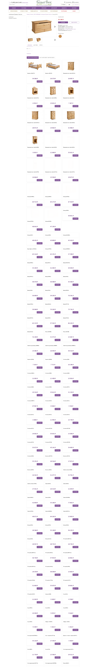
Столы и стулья (24, 11)
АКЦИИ (74, 11)
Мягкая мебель (13, 11)
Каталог (31, 14)
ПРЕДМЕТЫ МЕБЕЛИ (12, 18)
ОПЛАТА (40, 45)
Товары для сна (34, 11)
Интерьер (74, 8)
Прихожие (44, 8)
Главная (28, 14)
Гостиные (24, 8)
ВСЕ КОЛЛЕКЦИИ (54, 11)
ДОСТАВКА (35, 45)
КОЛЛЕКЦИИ (11, 17)
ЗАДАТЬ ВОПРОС (74, 22)
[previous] (28, 26)
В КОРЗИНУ (63, 22)
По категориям (44, 11)
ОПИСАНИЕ (30, 45)
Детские (34, 8)
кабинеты (64, 8)
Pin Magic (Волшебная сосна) (70, 29)
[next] (54, 26)
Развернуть (29, 53)
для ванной (54, 8)
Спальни (14, 8)
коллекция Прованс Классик (46, 14)
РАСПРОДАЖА (64, 11)
